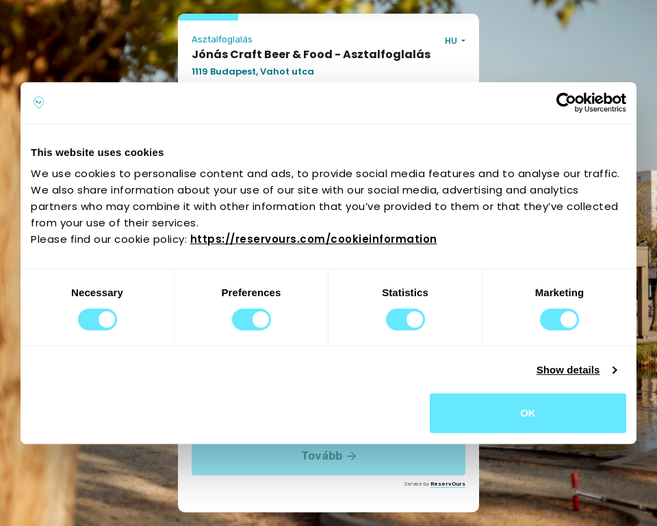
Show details (568, 370)
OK (528, 413)
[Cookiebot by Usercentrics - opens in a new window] (566, 102)
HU (452, 40)
